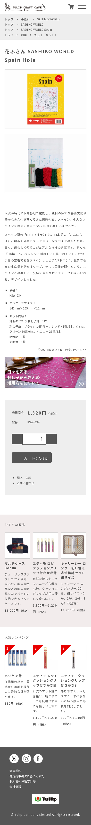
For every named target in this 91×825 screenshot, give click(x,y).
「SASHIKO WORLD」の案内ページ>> (61, 349)
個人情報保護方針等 (22, 781)
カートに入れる (32, 457)
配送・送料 (24, 478)
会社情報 (15, 786)
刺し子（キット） (46, 35)
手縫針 (25, 19)
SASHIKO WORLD (48, 19)
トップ (9, 19)
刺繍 (24, 35)
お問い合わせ (25, 483)
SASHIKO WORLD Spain (36, 29)
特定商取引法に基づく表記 (26, 776)
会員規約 (15, 771)
